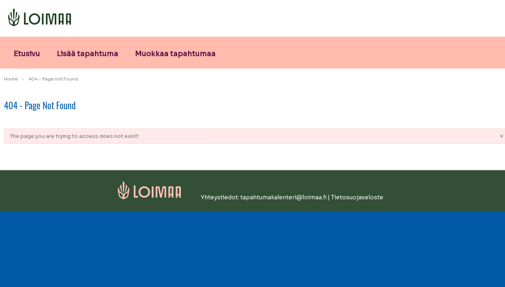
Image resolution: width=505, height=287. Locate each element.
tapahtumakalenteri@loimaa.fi (283, 197)
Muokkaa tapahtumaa (175, 53)
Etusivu (27, 53)
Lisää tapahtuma (87, 53)
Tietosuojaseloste (357, 197)
